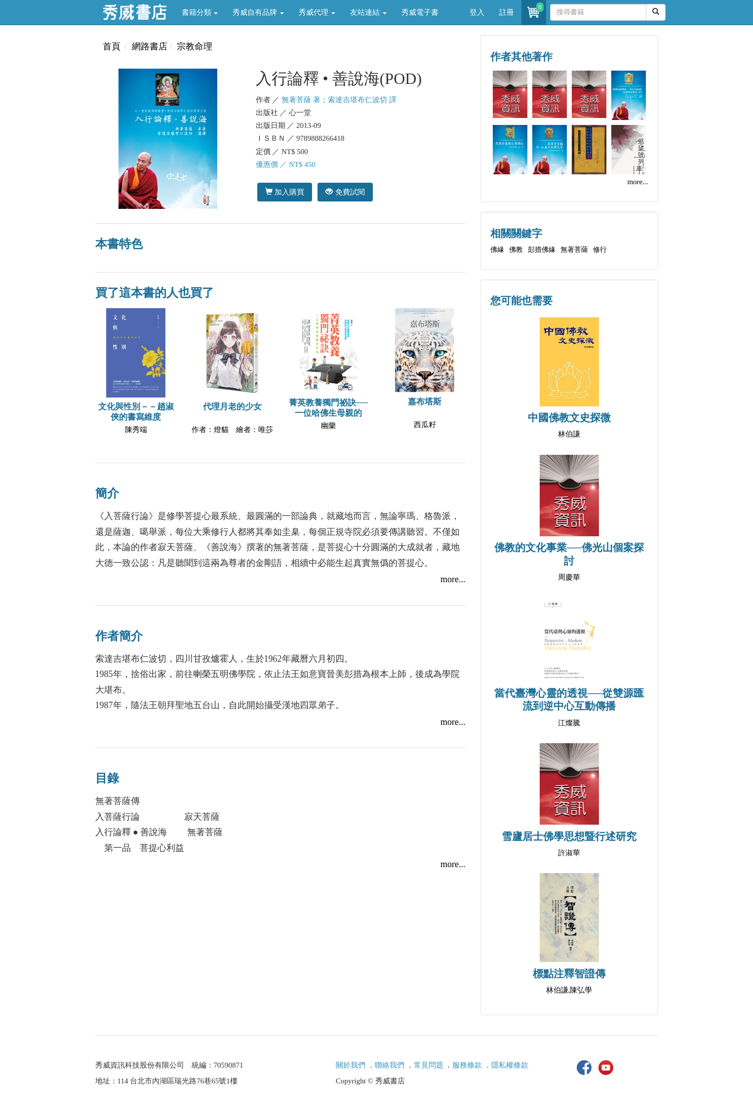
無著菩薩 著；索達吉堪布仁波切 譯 (338, 100)
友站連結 (368, 12)
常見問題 (428, 1065)
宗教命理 (194, 46)
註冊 (506, 12)
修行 (600, 249)
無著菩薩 (574, 249)
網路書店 (149, 46)
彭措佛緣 (541, 249)
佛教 (516, 249)
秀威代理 (317, 12)
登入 (477, 12)
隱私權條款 (509, 1065)
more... (452, 579)
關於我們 (350, 1065)
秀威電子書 (419, 12)
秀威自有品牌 (258, 12)
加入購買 (284, 192)
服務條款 (467, 1065)
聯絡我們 (389, 1065)
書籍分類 (200, 12)
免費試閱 (344, 192)
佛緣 (497, 249)
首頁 (111, 46)
